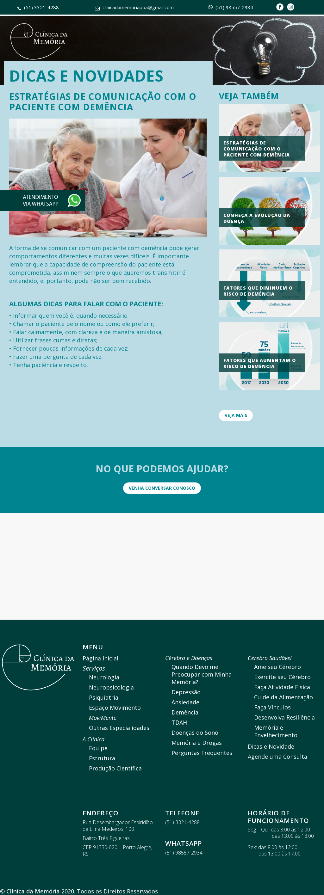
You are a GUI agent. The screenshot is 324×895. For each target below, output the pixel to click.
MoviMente (102, 717)
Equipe (98, 748)
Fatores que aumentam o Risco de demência (259, 363)
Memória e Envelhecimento (275, 731)
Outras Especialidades (119, 728)
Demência (184, 712)
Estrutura (102, 758)
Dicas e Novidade (271, 746)
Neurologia (104, 677)
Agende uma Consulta (277, 756)
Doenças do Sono (194, 732)
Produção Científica (115, 768)
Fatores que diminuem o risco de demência (258, 291)
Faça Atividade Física (282, 687)
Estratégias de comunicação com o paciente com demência (256, 149)
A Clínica (93, 739)
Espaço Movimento (115, 707)
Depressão (186, 692)
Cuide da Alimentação (283, 697)
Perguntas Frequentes (201, 753)
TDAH (179, 722)
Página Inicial (100, 658)
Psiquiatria (103, 697)
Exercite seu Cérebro (282, 677)
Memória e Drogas (196, 742)
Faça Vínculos (272, 707)
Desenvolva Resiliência (284, 717)
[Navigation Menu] (311, 35)
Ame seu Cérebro (277, 667)
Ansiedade (185, 702)
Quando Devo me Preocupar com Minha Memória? (201, 674)
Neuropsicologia (111, 687)
